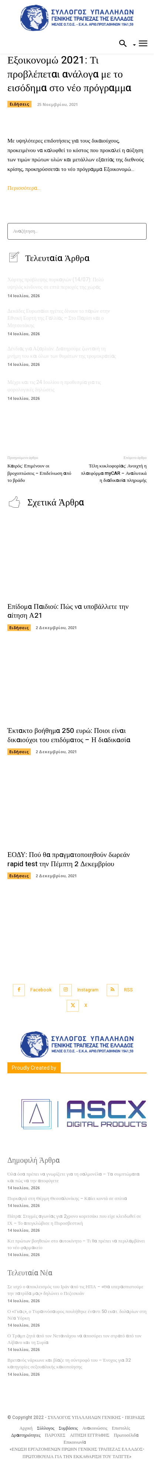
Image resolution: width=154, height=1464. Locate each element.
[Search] (139, 231)
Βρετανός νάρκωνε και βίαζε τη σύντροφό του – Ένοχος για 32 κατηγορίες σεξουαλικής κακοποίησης (69, 1363)
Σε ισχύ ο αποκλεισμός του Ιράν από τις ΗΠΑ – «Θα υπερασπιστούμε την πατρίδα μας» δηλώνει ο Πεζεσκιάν (75, 1290)
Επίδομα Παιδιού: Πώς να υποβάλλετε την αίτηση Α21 (67, 611)
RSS (128, 990)
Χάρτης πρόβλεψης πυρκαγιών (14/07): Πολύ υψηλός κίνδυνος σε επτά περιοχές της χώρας (55, 283)
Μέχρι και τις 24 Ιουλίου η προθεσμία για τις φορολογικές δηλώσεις (54, 386)
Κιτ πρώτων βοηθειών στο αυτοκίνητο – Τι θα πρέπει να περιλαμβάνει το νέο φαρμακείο (76, 1244)
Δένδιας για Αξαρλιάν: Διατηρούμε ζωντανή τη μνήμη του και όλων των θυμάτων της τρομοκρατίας (61, 352)
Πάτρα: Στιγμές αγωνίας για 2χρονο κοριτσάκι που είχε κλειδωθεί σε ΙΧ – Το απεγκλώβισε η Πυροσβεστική (74, 1219)
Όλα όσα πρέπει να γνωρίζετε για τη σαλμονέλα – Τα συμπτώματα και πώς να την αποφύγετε (73, 1177)
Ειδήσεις (19, 104)
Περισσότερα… (23, 188)
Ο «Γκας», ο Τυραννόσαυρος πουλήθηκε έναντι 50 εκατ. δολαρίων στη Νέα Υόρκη (77, 1314)
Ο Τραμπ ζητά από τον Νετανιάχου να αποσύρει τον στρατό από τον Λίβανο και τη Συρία (74, 1339)
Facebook (40, 990)
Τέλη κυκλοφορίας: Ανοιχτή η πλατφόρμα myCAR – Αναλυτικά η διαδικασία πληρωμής (114, 473)
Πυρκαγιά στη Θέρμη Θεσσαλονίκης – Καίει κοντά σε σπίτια (67, 1198)
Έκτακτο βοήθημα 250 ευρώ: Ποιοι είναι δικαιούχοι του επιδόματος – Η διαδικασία (68, 735)
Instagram (87, 990)
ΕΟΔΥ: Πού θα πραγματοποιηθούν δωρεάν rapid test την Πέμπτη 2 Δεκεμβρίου (68, 859)
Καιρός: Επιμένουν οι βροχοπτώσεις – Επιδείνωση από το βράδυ (39, 473)
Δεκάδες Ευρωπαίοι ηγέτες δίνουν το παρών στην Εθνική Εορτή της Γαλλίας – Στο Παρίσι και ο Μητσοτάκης (58, 318)
